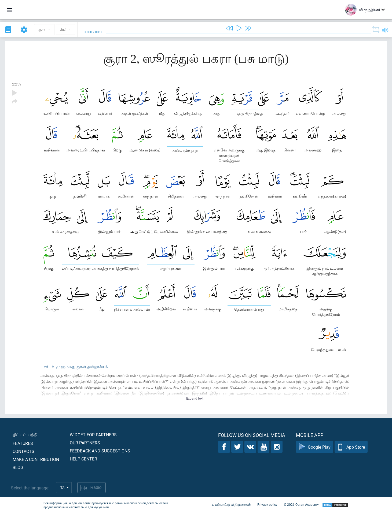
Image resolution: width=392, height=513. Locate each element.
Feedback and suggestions (100, 450)
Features (23, 443)
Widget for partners (93, 434)
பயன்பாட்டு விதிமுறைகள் (231, 504)
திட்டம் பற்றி (25, 434)
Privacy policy (267, 504)
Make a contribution (36, 459)
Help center (83, 459)
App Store (351, 447)
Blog (18, 467)
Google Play (315, 447)
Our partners (85, 442)
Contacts (23, 451)
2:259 (16, 84)
